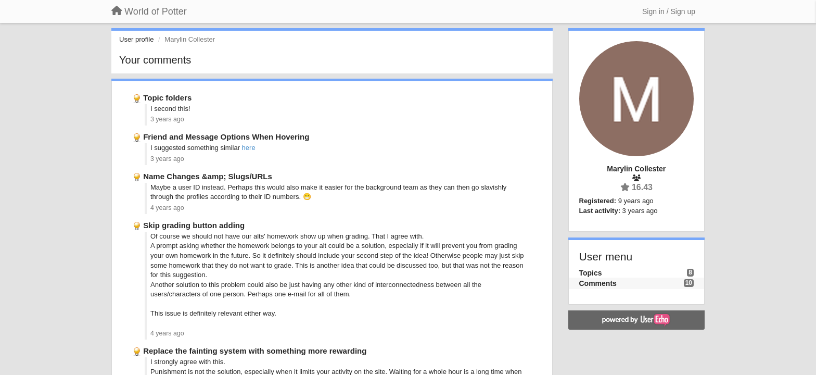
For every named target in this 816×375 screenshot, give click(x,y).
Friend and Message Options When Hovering (226, 136)
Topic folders (167, 97)
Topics (590, 273)
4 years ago (167, 207)
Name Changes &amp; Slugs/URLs (207, 176)
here (249, 148)
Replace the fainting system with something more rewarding (254, 350)
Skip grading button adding (194, 225)
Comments (598, 283)
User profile (136, 39)
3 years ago (167, 119)
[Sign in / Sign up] (668, 11)
